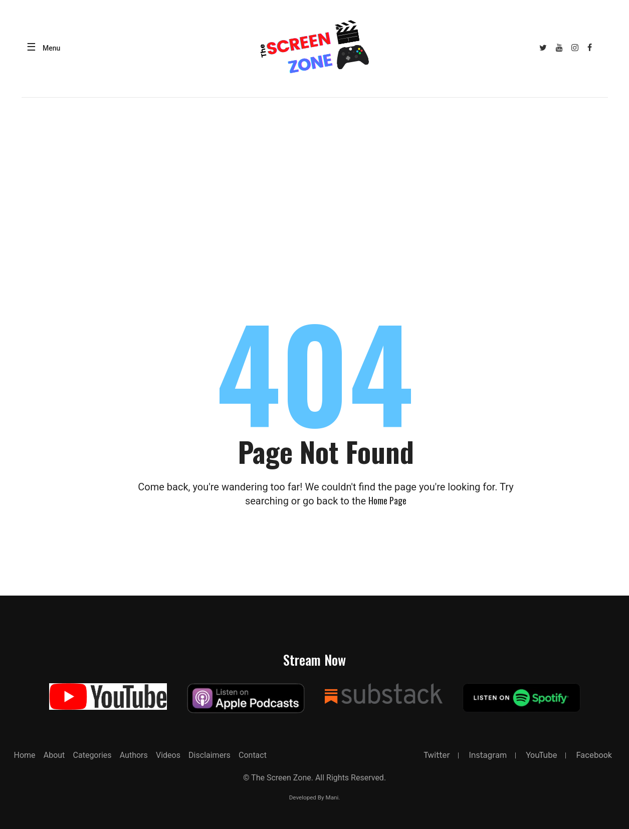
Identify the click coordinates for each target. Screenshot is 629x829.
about (54, 755)
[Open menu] (41, 48)
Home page (387, 500)
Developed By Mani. (314, 797)
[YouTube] (559, 48)
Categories (92, 755)
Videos (168, 755)
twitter (437, 755)
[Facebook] (589, 48)
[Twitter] (543, 48)
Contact (253, 755)
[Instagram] (575, 48)
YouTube (541, 755)
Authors (134, 755)
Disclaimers (209, 755)
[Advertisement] (314, 173)
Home (25, 755)
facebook (594, 755)
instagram (488, 755)
